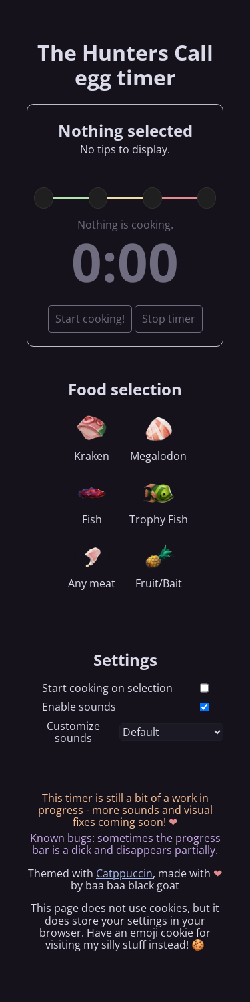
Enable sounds (79, 707)
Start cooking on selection (107, 688)
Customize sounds (73, 732)
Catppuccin (124, 873)
